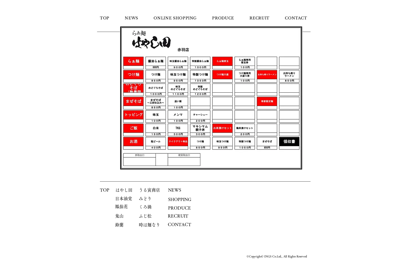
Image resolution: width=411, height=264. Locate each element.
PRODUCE (179, 208)
